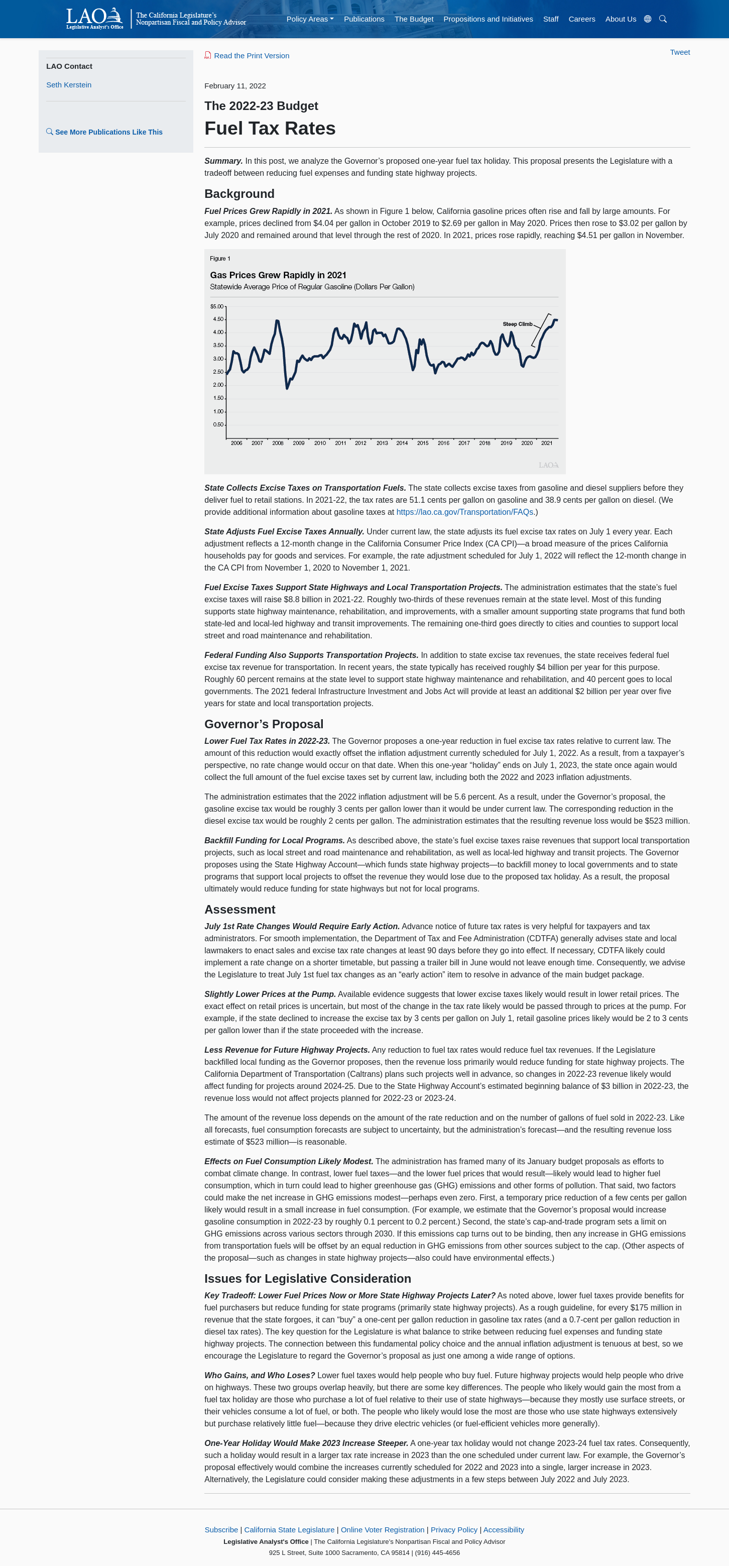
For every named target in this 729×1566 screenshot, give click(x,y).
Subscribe (221, 1529)
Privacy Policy (454, 1529)
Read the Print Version (246, 55)
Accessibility (504, 1529)
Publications (364, 19)
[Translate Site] (647, 19)
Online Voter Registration (383, 1529)
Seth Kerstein (68, 84)
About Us (621, 19)
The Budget (414, 19)
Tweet (680, 52)
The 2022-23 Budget (261, 106)
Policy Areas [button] (307, 19)
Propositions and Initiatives (488, 19)
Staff (551, 19)
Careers (582, 19)
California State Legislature (290, 1529)
